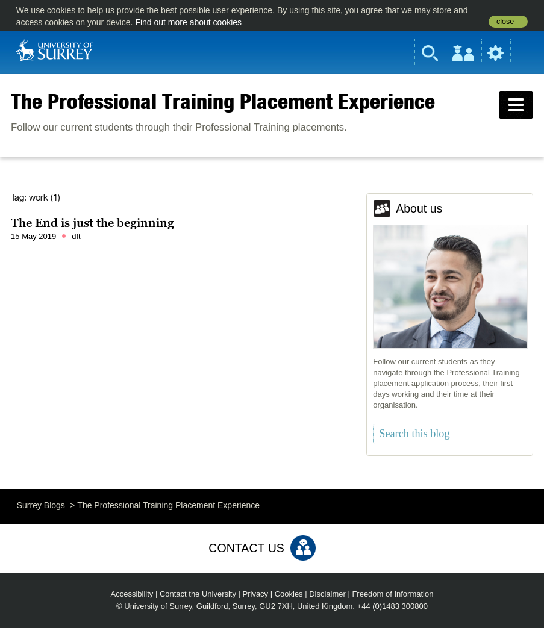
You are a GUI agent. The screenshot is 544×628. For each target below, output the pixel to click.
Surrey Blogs (41, 505)
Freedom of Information (392, 593)
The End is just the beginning (92, 222)
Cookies (289, 593)
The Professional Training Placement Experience (223, 101)
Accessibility (132, 593)
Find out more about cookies (188, 22)
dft (76, 236)
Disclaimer (327, 593)
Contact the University (198, 593)
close (505, 21)
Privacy (256, 593)
